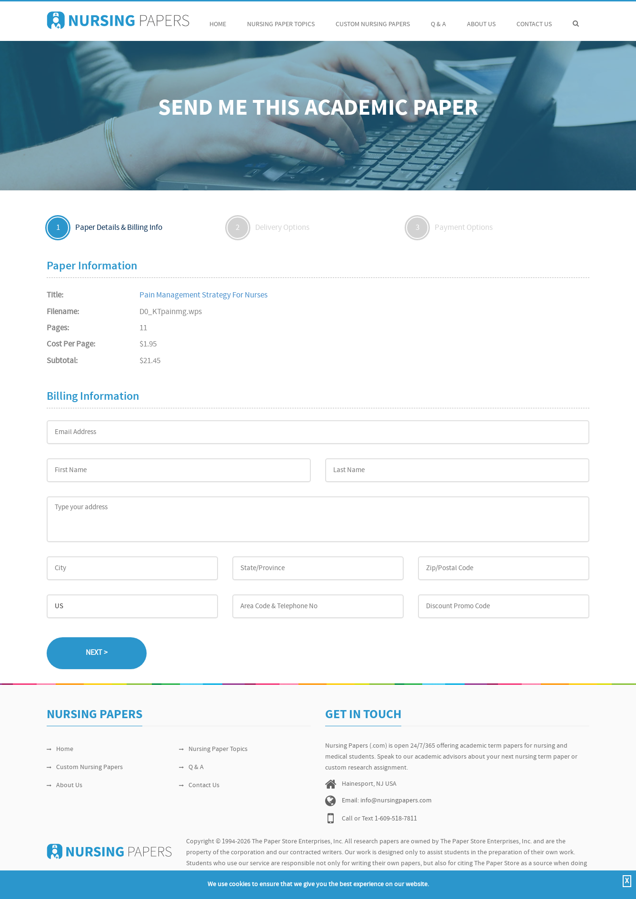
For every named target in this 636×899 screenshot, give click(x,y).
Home (217, 19)
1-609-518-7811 (396, 818)
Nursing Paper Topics (281, 19)
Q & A (438, 19)
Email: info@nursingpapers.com (387, 800)
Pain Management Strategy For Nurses (203, 295)
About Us (481, 19)
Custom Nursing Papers (373, 19)
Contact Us (534, 19)
